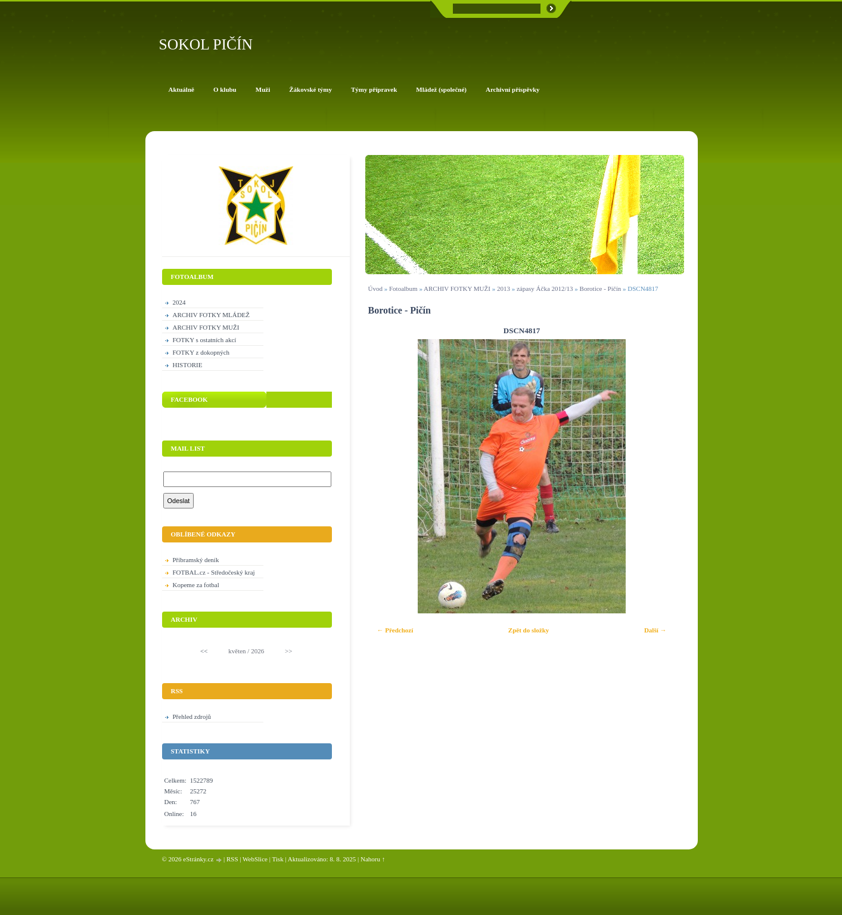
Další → (655, 630)
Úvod (375, 288)
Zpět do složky (528, 630)
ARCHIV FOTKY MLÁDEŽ (211, 314)
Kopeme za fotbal (196, 584)
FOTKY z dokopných (201, 352)
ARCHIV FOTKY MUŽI (457, 288)
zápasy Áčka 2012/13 (545, 288)
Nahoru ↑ (373, 859)
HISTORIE (188, 364)
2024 (179, 302)
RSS (232, 859)
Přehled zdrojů (192, 716)
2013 (503, 288)
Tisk (277, 859)
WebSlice (255, 859)
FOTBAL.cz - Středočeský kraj (214, 572)
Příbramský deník (196, 559)
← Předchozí (395, 630)
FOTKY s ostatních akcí (205, 339)
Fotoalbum (403, 288)
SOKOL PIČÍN (206, 44)
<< (203, 651)
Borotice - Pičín (601, 288)
